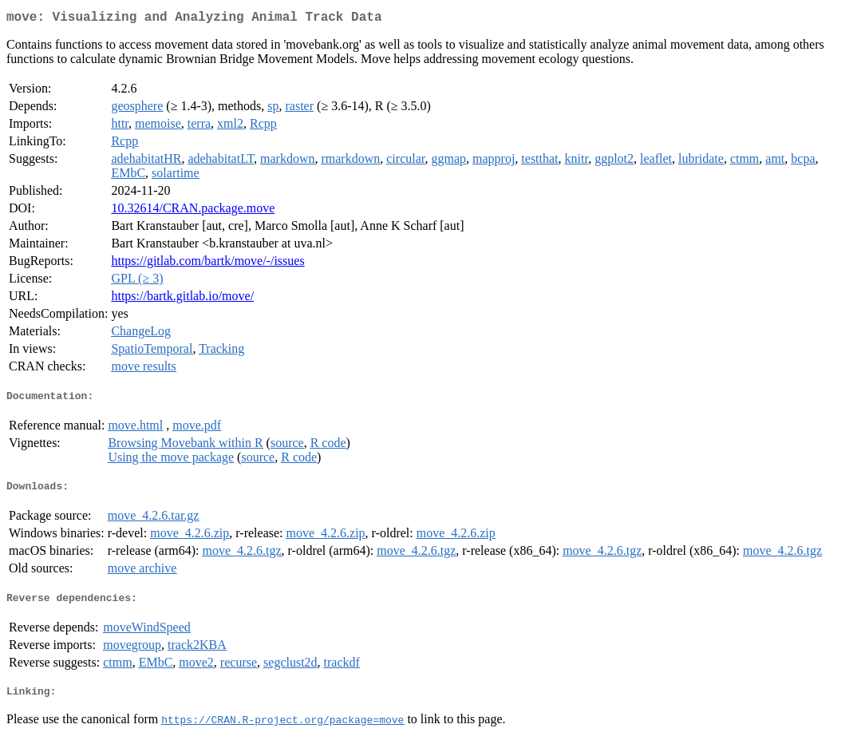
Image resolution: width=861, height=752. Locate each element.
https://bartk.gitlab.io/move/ (182, 299)
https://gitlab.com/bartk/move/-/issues (207, 264)
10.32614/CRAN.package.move (192, 211)
